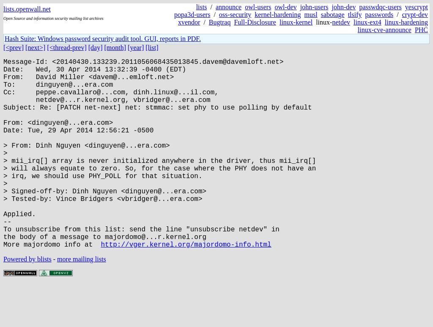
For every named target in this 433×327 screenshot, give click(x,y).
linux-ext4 (367, 22)
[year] (136, 47)
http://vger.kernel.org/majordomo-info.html (186, 286)
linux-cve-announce (384, 29)
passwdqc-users (380, 7)
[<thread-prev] (66, 47)
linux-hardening (406, 22)
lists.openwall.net (27, 9)
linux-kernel (296, 22)
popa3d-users (192, 14)
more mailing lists (81, 301)
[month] (115, 47)
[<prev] (13, 47)
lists (201, 7)
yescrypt (416, 7)
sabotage (333, 14)
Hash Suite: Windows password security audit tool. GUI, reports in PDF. (103, 38)
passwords (379, 14)
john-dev (344, 7)
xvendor (189, 22)
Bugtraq (220, 22)
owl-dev (285, 7)
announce (228, 7)
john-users (314, 7)
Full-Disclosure (255, 22)
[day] (95, 47)
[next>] (35, 47)
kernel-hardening (278, 14)
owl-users (258, 7)
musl (311, 14)
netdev (341, 22)
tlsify (355, 14)
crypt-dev (415, 14)
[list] (151, 47)
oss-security (235, 14)
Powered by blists (27, 301)
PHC (421, 29)
